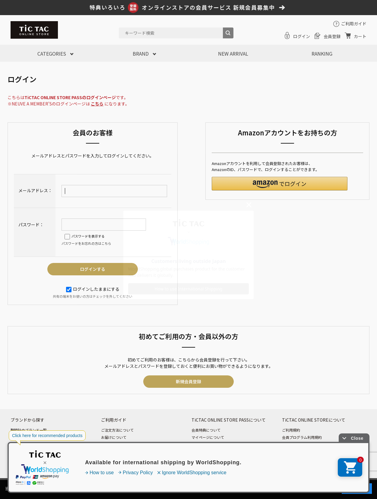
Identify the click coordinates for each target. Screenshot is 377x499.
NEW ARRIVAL (233, 53)
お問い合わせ (112, 466)
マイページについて (208, 437)
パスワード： (31, 225)
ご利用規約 (291, 430)
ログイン (301, 36)
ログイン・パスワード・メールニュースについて (231, 444)
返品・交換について (117, 451)
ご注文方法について (117, 430)
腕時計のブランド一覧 (29, 430)
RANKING (322, 53)
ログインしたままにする (92, 289)
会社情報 (289, 459)
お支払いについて (115, 444)
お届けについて (113, 437)
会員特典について (206, 430)
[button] (279, 183)
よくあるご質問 (113, 459)
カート (360, 36)
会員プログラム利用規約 (302, 437)
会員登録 (332, 36)
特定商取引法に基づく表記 (303, 451)
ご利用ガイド (353, 24)
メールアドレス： (35, 190)
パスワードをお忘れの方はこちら (86, 243)
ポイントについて (206, 451)
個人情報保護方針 (296, 444)
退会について (202, 459)
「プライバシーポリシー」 (266, 488)
